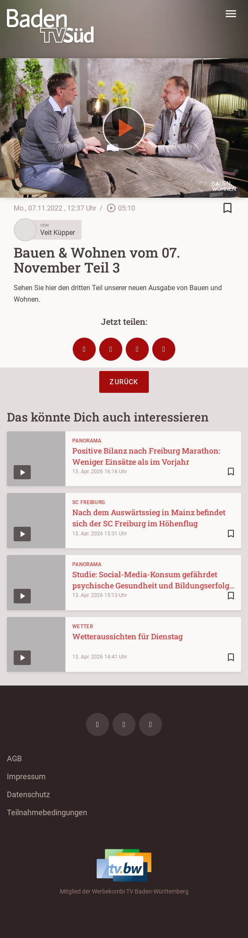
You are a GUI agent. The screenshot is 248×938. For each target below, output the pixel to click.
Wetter (82, 626)
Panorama (86, 440)
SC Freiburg (88, 502)
